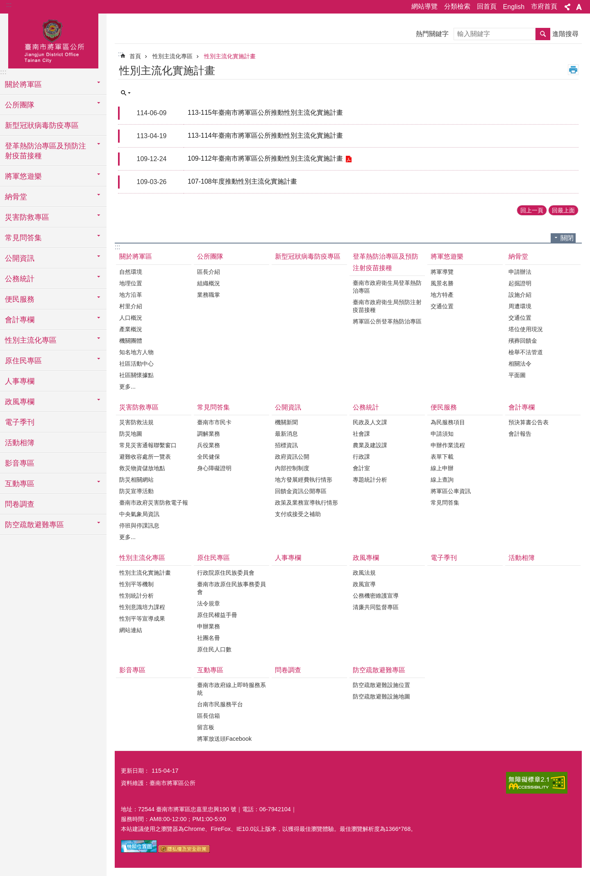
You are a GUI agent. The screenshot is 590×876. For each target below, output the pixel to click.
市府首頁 (544, 6)
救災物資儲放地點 (142, 468)
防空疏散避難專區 (379, 670)
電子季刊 (19, 422)
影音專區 (19, 463)
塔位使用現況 (525, 329)
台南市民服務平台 (220, 704)
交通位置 (442, 306)
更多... (127, 386)
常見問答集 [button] (23, 238)
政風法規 (364, 572)
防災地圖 (130, 433)
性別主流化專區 (172, 56)
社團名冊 (208, 638)
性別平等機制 (136, 584)
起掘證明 (519, 283)
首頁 (135, 56)
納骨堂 (518, 256)
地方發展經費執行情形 (303, 479)
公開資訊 (288, 407)
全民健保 (208, 456)
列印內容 (573, 69)
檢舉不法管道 (525, 352)
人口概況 (130, 317)
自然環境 (130, 271)
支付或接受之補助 (298, 514)
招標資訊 (286, 445)
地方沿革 (130, 294)
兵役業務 (208, 445)
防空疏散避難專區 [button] (34, 525)
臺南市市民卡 (214, 422)
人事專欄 (19, 381)
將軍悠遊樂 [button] (23, 176)
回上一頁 (531, 210)
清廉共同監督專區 (376, 607)
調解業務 (208, 433)
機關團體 (130, 340)
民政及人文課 (370, 422)
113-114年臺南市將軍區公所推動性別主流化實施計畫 (265, 135)
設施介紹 (519, 294)
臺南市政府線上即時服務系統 (231, 689)
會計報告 (519, 433)
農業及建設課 (370, 445)
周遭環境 (519, 306)
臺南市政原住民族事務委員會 (231, 588)
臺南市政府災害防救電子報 (153, 502)
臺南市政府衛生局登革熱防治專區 (387, 287)
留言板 (205, 727)
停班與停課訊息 (139, 525)
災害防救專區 (139, 407)
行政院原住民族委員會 (225, 572)
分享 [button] (567, 7)
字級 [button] (579, 7)
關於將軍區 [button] (23, 84)
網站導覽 (424, 6)
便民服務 (444, 407)
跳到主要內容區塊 (4, 4)
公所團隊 (210, 256)
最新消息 (286, 433)
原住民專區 (213, 557)
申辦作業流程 (448, 445)
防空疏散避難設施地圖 (381, 696)
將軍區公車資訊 (451, 491)
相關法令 (519, 363)
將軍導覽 (442, 271)
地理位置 (130, 283)
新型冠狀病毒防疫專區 (42, 125)
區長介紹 (208, 271)
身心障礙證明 (214, 468)
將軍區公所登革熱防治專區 (387, 321)
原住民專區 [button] (23, 361)
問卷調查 (19, 504)
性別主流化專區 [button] (31, 340)
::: (8, 4)
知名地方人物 (136, 352)
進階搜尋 (565, 33)
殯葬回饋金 (522, 340)
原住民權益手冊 (217, 615)
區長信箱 (208, 715)
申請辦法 (519, 271)
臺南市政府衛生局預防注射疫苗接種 (387, 306)
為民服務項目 (448, 422)
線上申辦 (442, 468)
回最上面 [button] (563, 210)
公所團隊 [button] (19, 105)
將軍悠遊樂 (447, 256)
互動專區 (210, 670)
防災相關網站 (136, 479)
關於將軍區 (135, 256)
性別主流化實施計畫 (230, 56)
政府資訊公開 (292, 456)
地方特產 (442, 294)
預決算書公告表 (528, 422)
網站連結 (130, 630)
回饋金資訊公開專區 (301, 491)
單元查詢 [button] (126, 93)
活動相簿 (19, 443)
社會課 (361, 433)
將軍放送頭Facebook (224, 738)
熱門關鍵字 (432, 33)
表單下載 (442, 456)
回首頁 (487, 6)
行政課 (361, 456)
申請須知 (442, 433)
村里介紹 (130, 306)
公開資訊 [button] (19, 258)
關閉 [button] (567, 237)
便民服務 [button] (19, 299)
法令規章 (208, 603)
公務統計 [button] (19, 279)
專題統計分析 (370, 479)
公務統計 (366, 407)
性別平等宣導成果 (142, 618)
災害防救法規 (136, 422)
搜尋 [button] (543, 34)
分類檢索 (457, 6)
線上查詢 (442, 479)
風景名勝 (442, 283)
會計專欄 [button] (19, 320)
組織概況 (208, 283)
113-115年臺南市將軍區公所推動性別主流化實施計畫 (265, 112)
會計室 (361, 468)
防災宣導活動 (136, 491)
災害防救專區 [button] (27, 217)
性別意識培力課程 (142, 607)
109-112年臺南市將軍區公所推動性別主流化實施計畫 (265, 158)
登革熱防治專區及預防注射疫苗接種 (385, 262)
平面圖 (517, 375)
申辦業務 (208, 626)
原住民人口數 (214, 649)
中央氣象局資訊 (139, 514)
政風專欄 (366, 557)
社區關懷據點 (136, 375)
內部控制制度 (292, 468)
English (513, 6)
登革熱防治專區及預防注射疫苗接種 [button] (45, 151)
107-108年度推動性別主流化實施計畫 (242, 181)
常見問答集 (213, 407)
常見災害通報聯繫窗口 (148, 445)
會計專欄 (521, 407)
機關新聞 (286, 422)
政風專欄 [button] (19, 402)
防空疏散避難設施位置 (381, 685)
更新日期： (135, 770)
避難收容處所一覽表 (145, 456)
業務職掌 (208, 294)
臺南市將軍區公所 (53, 39)
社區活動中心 (136, 363)
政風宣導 (364, 584)
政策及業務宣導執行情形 (306, 502)
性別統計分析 (136, 595)
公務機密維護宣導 (376, 595)
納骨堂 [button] (16, 197)
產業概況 (130, 329)
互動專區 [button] (19, 484)
